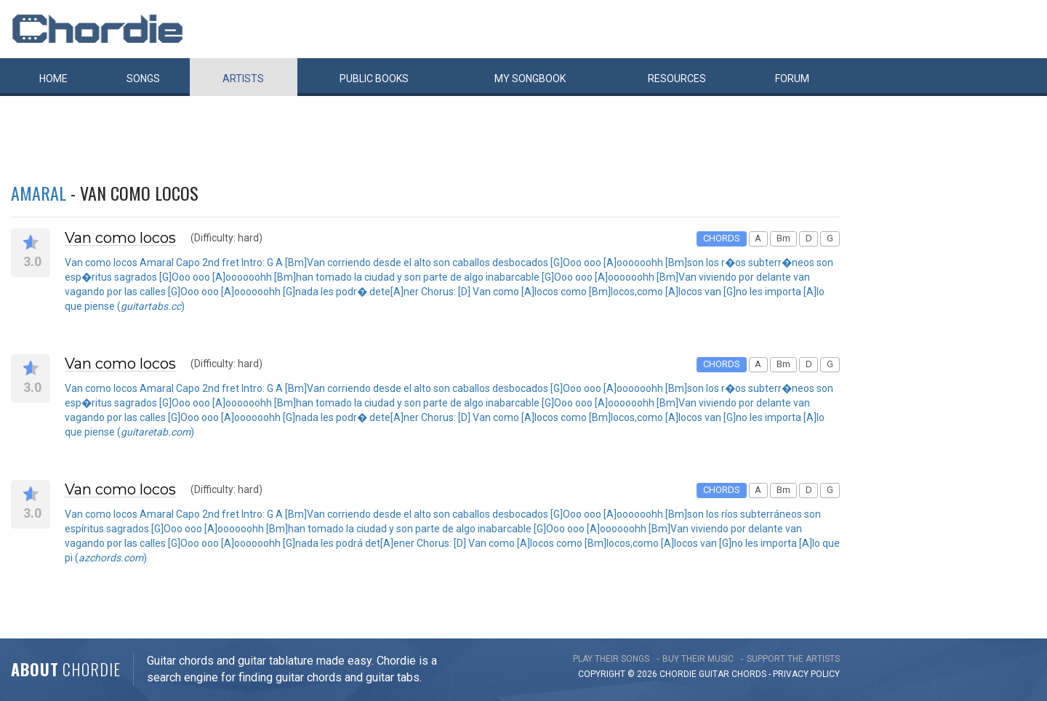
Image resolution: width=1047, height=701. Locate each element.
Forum (792, 78)
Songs (143, 78)
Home (53, 78)
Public (374, 78)
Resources (677, 78)
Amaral (38, 193)
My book (530, 78)
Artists (243, 78)
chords (748, 674)
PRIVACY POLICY (806, 674)
